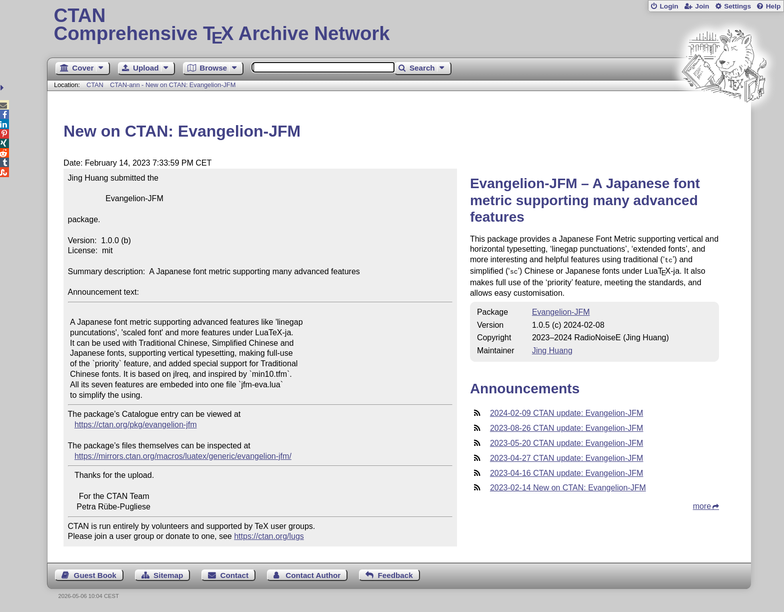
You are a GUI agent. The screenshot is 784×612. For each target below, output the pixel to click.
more (702, 504)
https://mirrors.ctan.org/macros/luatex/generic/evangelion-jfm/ (183, 456)
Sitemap (168, 575)
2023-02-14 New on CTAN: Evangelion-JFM (568, 485)
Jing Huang (552, 348)
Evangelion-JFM (561, 310)
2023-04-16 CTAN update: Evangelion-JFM (567, 471)
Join (702, 6)
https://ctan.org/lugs (269, 536)
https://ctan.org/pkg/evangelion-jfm (135, 424)
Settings (737, 6)
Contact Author (313, 575)
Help (773, 6)
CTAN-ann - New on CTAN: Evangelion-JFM (173, 85)
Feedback (395, 575)
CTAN (95, 85)
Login (669, 6)
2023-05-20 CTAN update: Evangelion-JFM (567, 441)
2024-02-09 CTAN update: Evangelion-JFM (567, 411)
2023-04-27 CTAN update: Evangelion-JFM (567, 456)
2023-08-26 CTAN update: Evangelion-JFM (567, 426)
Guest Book (95, 575)
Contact (234, 575)
